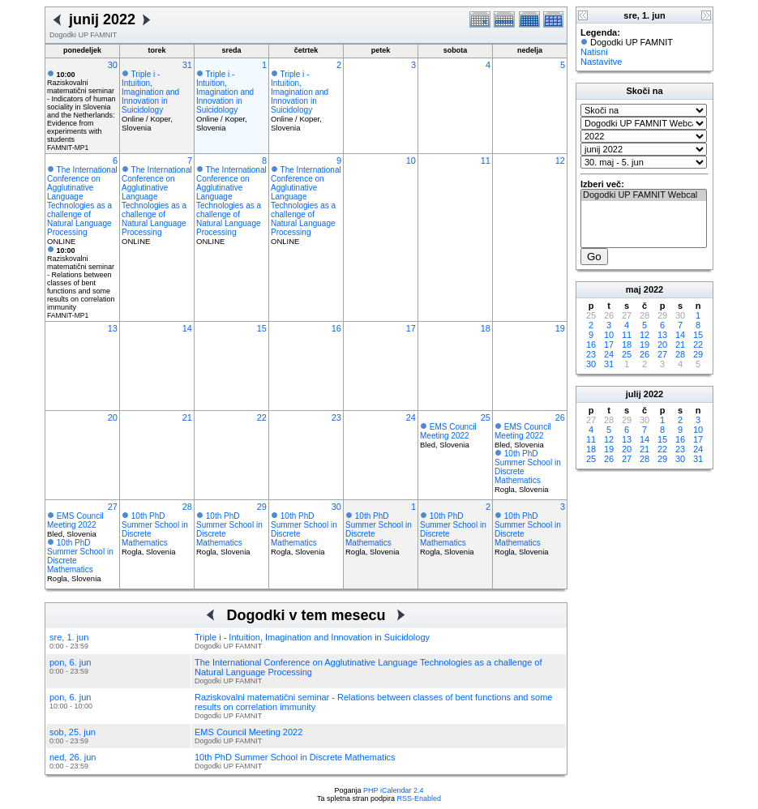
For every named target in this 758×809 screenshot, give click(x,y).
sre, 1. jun (68, 637)
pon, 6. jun (70, 662)
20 (113, 417)
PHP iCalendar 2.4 (393, 790)
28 (187, 507)
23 (336, 417)
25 (485, 417)
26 (560, 417)
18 (485, 328)
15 (262, 328)
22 (262, 417)
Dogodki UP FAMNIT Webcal (643, 195)
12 (560, 160)
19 (560, 328)
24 (411, 417)
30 (113, 65)
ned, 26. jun (72, 757)
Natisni (594, 52)
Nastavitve (601, 61)
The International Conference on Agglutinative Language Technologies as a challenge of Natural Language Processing (82, 201)
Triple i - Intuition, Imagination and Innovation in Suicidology (150, 92)
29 (262, 507)
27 (113, 507)
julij (633, 394)
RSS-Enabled (419, 798)
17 (411, 328)
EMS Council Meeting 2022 (448, 431)
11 (485, 160)
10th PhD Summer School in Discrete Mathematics (295, 757)
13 (113, 328)
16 (336, 328)
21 (187, 417)
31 (187, 65)
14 (187, 328)
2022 (653, 289)
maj (633, 289)
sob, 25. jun (72, 732)
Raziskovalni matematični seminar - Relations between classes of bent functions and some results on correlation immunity (81, 278)
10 (411, 160)
